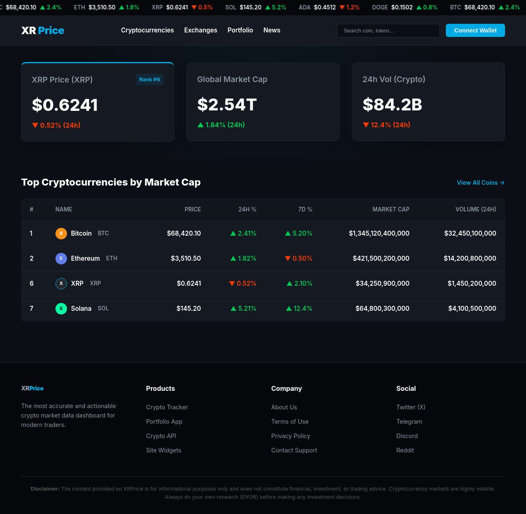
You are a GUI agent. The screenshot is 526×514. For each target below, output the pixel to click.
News (271, 30)
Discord (407, 435)
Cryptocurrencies (147, 30)
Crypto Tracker (167, 407)
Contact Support (294, 450)
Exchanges (200, 30)
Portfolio (240, 30)
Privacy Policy (290, 435)
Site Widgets (164, 450)
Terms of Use (290, 421)
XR (42, 30)
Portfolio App (164, 421)
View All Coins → (481, 182)
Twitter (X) (410, 407)
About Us (284, 407)
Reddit (405, 450)
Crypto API (161, 435)
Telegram (409, 421)
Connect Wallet (475, 30)
